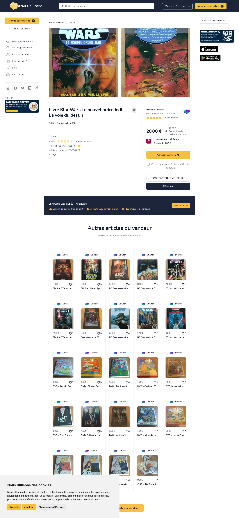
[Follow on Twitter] (22, 88)
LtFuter (160, 109)
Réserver (168, 186)
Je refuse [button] (28, 507)
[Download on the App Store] (209, 49)
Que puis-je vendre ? (22, 28)
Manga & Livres (56, 22)
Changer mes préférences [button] (51, 507)
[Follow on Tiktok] (37, 88)
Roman (72, 22)
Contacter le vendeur (168, 178)
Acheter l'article (168, 155)
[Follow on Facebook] (15, 88)
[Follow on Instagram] (7, 88)
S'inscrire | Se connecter (177, 6)
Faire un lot (181, 205)
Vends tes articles (211, 6)
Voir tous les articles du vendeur (119, 508)
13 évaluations (170, 117)
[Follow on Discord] (29, 88)
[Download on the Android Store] (210, 58)
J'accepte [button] (14, 507)
